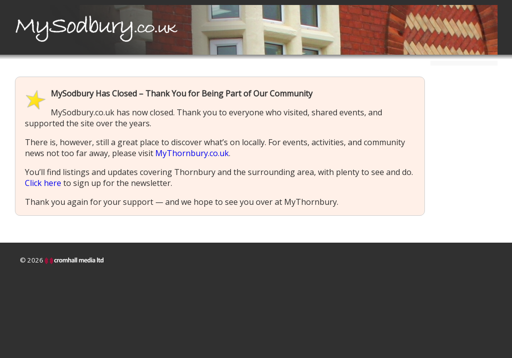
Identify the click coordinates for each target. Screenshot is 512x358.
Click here (43, 183)
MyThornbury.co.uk (192, 153)
